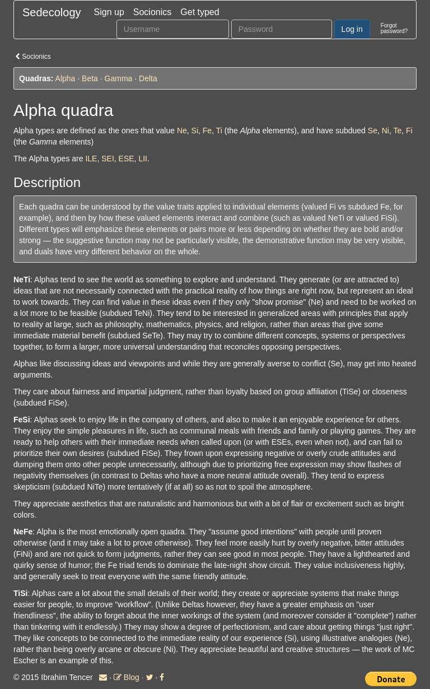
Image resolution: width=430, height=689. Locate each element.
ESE (126, 158)
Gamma (119, 78)
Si (194, 130)
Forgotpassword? (394, 28)
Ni (385, 130)
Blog (126, 677)
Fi (409, 130)
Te (397, 130)
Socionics (152, 12)
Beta (90, 78)
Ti (219, 130)
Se (372, 130)
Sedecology (51, 12)
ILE (91, 158)
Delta (148, 78)
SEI (107, 158)
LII (142, 158)
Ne (182, 130)
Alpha (65, 78)
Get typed (199, 12)
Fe (207, 130)
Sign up (109, 12)
